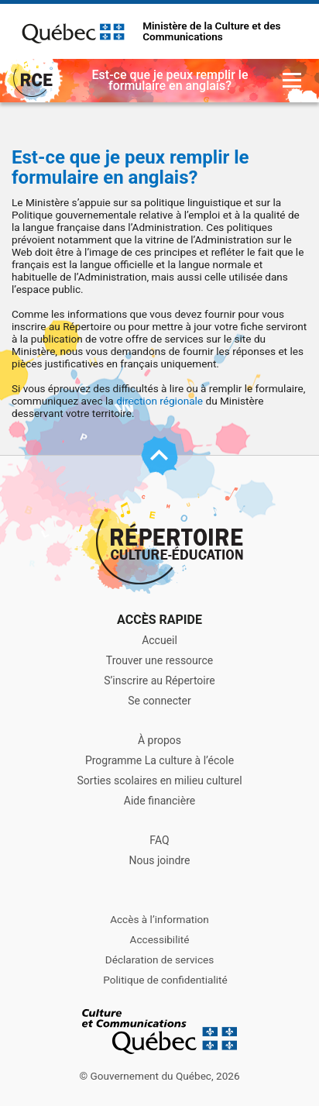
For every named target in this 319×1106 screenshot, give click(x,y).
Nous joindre (159, 860)
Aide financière (159, 800)
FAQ (159, 840)
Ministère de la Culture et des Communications (211, 31)
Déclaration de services (159, 959)
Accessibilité (160, 939)
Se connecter (159, 700)
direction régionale (159, 401)
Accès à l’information (159, 919)
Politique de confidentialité (165, 979)
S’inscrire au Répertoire (159, 680)
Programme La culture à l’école (159, 760)
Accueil (159, 640)
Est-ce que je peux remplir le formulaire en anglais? (130, 167)
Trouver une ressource (159, 660)
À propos (159, 740)
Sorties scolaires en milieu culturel (159, 780)
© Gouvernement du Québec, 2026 (159, 1076)
